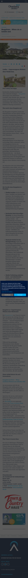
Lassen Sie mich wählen (7, 291)
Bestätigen (20, 294)
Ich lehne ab (7, 294)
